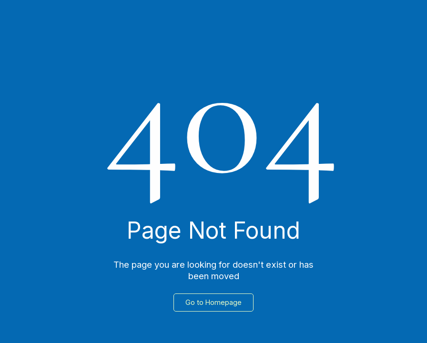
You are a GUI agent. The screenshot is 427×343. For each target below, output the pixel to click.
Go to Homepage (213, 302)
